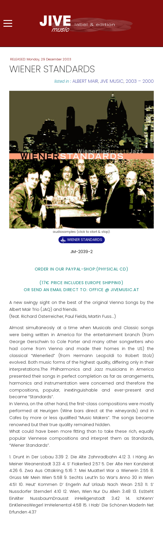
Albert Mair (85, 81)
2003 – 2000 (140, 81)
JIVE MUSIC (112, 81)
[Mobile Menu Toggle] (7, 23)
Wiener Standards (84, 239)
